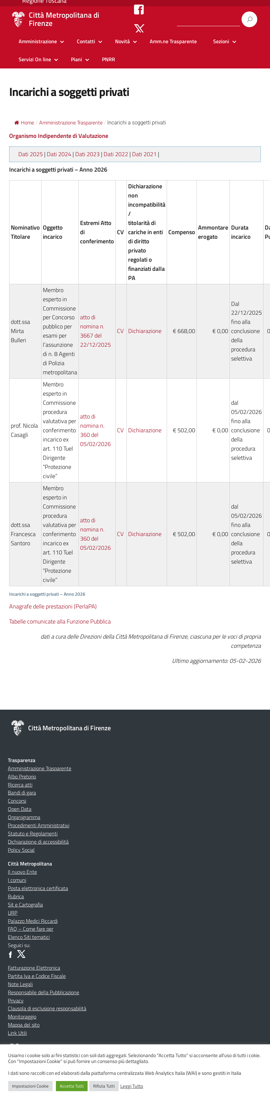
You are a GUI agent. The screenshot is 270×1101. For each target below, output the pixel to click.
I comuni (17, 880)
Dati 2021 (144, 154)
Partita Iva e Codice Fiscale (37, 976)
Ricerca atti (20, 785)
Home (24, 122)
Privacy (16, 1000)
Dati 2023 (87, 154)
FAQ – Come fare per (30, 929)
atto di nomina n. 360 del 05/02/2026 (95, 430)
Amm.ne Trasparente (173, 41)
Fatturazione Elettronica (34, 968)
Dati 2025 (30, 154)
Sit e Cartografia (25, 904)
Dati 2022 (116, 154)
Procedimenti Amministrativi (38, 825)
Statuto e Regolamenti (33, 833)
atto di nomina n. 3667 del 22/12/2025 (95, 331)
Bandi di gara (22, 792)
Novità (122, 41)
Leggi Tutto (131, 1086)
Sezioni (221, 41)
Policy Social (21, 850)
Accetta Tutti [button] (72, 1086)
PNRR (108, 59)
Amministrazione (38, 41)
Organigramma (24, 817)
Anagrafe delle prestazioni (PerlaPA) (53, 606)
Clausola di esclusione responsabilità (47, 1008)
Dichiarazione (144, 331)
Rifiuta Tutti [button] (104, 1086)
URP (12, 913)
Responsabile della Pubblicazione (43, 992)
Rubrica (16, 896)
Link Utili (17, 1033)
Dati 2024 (59, 154)
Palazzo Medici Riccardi (33, 921)
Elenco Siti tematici (29, 937)
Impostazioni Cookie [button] (30, 1086)
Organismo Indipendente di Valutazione (58, 135)
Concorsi (17, 801)
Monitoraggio (22, 1016)
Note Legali (20, 984)
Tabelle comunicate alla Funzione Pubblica (60, 621)
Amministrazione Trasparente (39, 768)
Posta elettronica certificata (38, 888)
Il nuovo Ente (22, 872)
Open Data (19, 809)
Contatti (86, 41)
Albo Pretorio (22, 776)
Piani (76, 59)
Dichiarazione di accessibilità (38, 842)
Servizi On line (35, 59)
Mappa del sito (24, 1025)
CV (120, 331)
